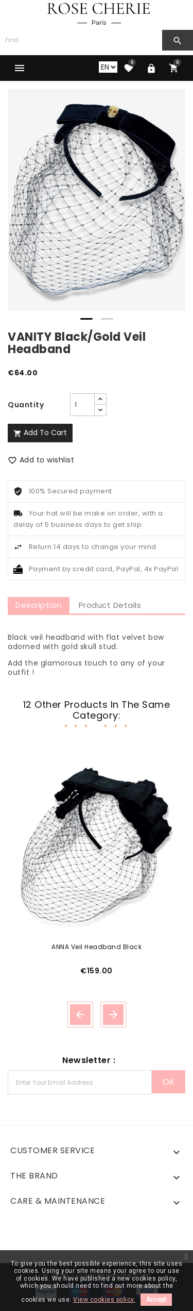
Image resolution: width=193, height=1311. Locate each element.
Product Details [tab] (110, 605)
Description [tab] (38, 605)
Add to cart (40, 432)
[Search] (81, 40)
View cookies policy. (104, 1299)
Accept (156, 1299)
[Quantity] (82, 404)
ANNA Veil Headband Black (96, 946)
